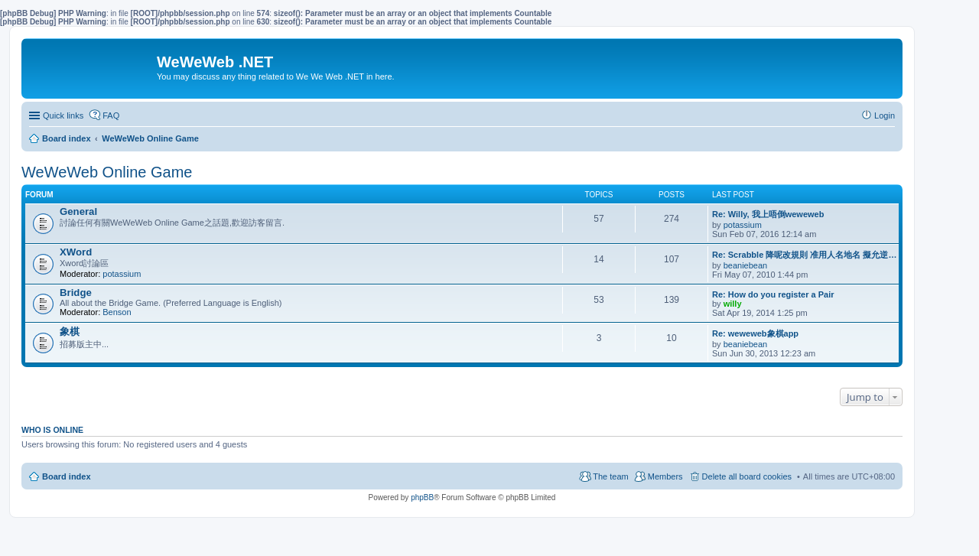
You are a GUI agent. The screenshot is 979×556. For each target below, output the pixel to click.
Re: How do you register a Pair (773, 294)
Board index (66, 476)
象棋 (70, 331)
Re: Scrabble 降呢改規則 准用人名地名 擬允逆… (804, 254)
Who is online (52, 429)
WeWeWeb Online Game (106, 172)
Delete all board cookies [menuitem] (747, 476)
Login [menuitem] (884, 115)
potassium (743, 224)
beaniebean (746, 265)
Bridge (76, 292)
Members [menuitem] (665, 476)
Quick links (63, 115)
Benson (116, 312)
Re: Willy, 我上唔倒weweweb (768, 214)
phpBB (422, 497)
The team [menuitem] (610, 476)
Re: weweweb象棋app (755, 333)
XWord (76, 252)
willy (733, 303)
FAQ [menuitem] (110, 115)
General (78, 211)
